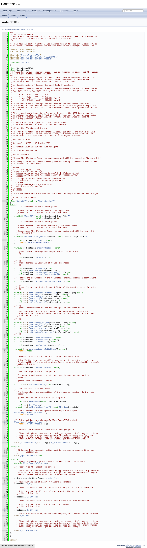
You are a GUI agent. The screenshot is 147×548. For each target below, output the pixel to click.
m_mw (29, 483)
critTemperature (44, 337)
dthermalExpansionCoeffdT (49, 281)
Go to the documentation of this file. (18, 29)
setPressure (35, 270)
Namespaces (49, 11)
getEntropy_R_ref (38, 328)
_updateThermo (27, 455)
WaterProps (20, 422)
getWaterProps (35, 422)
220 (5, 442)
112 (5, 240)
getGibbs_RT (35, 294)
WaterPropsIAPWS (22, 412)
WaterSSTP (22, 201)
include (4, 16)
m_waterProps (33, 424)
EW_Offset (32, 497)
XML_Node (40, 236)
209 (5, 422)
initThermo (34, 405)
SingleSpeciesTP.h (30, 55)
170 (5, 349)
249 (5, 497)
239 (5, 478)
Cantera (25, 62)
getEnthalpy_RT (37, 296)
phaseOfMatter (44, 248)
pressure (40, 268)
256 (5, 510)
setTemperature (37, 384)
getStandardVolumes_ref (41, 332)
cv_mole (39, 257)
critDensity (42, 341)
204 (5, 412)
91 (5, 201)
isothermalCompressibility (50, 272)
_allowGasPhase (28, 442)
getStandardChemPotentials (43, 293)
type (39, 240)
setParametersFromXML (40, 407)
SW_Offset (32, 510)
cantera (13, 16)
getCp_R (33, 300)
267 (5, 530)
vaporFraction (43, 367)
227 (5, 455)
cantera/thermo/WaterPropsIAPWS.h (39, 57)
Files (75, 11)
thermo (22, 16)
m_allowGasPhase (59, 442)
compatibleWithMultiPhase (42, 349)
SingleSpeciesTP (46, 201)
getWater (37, 412)
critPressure (42, 339)
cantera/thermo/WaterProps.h (36, 59)
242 (5, 483)
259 (5, 515)
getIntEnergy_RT (37, 302)
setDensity (34, 401)
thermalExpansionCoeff (47, 274)
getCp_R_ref (35, 330)
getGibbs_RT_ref (37, 324)
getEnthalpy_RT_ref (39, 323)
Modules (36, 11)
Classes (64, 11)
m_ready (24, 515)
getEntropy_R (35, 298)
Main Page (7, 11)
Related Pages (22, 11)
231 (5, 463)
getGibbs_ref (35, 326)
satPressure (42, 345)
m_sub (30, 414)
